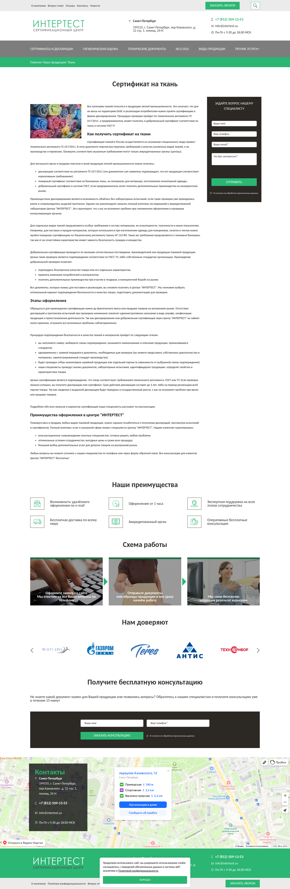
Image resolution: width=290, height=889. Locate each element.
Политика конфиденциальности (67, 883)
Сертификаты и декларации (51, 49)
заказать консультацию (112, 735)
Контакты (82, 5)
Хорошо (145, 880)
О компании (38, 5)
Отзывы (70, 5)
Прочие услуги (247, 49)
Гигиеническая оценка (100, 49)
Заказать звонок (222, 5)
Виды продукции (212, 49)
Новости (95, 5)
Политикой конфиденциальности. (138, 870)
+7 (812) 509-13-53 (229, 19)
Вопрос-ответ (56, 5)
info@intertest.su (226, 26)
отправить (234, 182)
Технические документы (147, 49)
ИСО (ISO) (182, 49)
